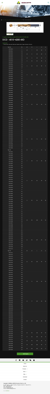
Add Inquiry (25, 353)
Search (48, 3)
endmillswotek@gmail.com (11, 388)
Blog (24, 374)
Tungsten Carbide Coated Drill (16, 19)
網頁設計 (7, 390)
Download (25, 376)
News (24, 371)
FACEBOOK (16, 360)
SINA (27, 360)
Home (3, 19)
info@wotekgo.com (9, 387)
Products (7, 19)
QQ (34, 360)
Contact (25, 379)
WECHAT (30, 360)
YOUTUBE (23, 360)
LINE (19, 360)
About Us (25, 366)
